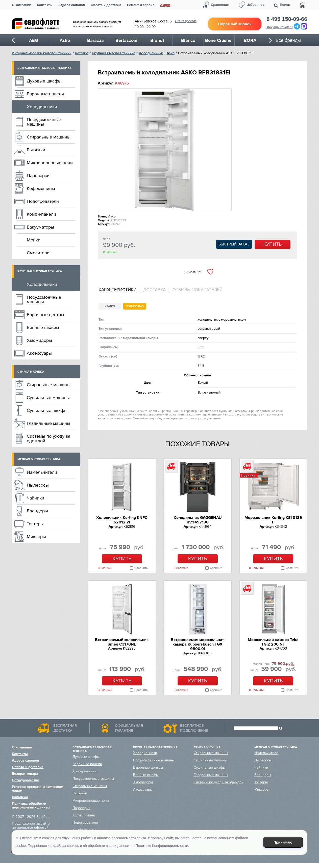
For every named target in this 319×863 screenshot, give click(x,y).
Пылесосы (38, 485)
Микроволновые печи (50, 162)
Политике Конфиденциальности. (162, 846)
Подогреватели (43, 201)
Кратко (110, 306)
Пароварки (38, 175)
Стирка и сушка (30, 372)
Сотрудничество (25, 780)
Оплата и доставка (106, 5)
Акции (165, 5)
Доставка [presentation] (154, 290)
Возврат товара (25, 773)
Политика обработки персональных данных (31, 805)
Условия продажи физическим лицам (37, 789)
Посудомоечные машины (44, 122)
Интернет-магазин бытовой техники (41, 53)
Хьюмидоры (39, 340)
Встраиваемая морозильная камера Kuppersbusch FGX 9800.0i (198, 644)
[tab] (119, 290)
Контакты (45, 5)
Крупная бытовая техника (113, 53)
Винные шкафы (43, 327)
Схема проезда (186, 21)
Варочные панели (45, 94)
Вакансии (20, 797)
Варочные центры (45, 314)
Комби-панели (41, 214)
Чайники (35, 498)
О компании (21, 5)
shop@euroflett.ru (279, 27)
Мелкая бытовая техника (38, 459)
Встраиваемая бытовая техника (44, 68)
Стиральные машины (48, 137)
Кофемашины (41, 188)
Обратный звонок (234, 24)
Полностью (135, 306)
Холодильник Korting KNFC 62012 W (122, 520)
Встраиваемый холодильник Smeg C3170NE (122, 642)
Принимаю (283, 842)
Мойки (33, 240)
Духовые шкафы (44, 81)
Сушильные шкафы (47, 410)
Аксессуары (39, 353)
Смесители (38, 253)
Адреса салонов (71, 5)
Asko (171, 53)
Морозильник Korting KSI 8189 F (273, 520)
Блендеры (37, 511)
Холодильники (151, 53)
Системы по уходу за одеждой (48, 438)
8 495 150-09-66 (286, 19)
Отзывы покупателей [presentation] (198, 290)
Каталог (81, 53)
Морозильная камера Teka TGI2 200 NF (273, 642)
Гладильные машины (48, 423)
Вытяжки (36, 150)
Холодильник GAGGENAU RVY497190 (198, 520)
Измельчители (42, 472)
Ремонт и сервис (140, 5)
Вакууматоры (40, 227)
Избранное (255, 5)
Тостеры (35, 523)
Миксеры (36, 536)
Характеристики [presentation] (117, 290)
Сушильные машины (48, 397)
